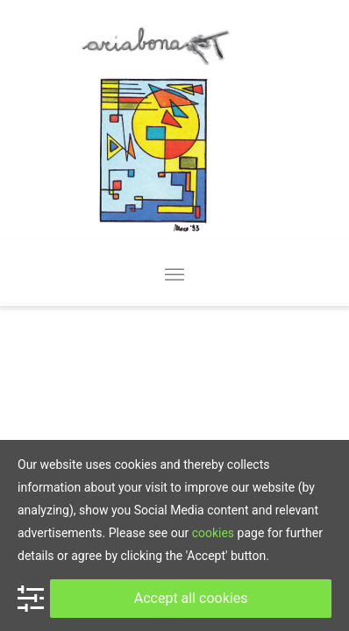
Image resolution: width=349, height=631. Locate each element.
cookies (213, 533)
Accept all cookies (191, 598)
